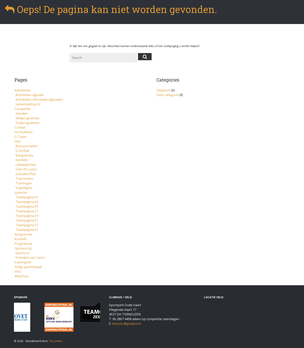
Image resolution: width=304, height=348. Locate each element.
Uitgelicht (163, 90)
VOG (18, 271)
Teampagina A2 (27, 202)
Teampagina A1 (27, 197)
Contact (20, 127)
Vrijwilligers (24, 188)
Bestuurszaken (27, 146)
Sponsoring (23, 248)
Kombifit (22, 160)
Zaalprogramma (27, 123)
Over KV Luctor (26, 169)
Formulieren (23, 132)
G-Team (20, 137)
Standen (22, 113)
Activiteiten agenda (29, 95)
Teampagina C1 (27, 211)
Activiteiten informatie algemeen (39, 99)
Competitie (22, 109)
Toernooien (24, 178)
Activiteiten (23, 90)
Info (18, 141)
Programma (23, 243)
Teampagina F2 (27, 230)
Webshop (21, 276)
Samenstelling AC (28, 104)
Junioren (21, 192)
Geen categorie (167, 95)
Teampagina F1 (27, 225)
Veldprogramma (27, 118)
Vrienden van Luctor (30, 257)
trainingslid (23, 262)
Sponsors (22, 253)
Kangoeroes (24, 155)
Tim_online (55, 341)
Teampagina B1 (27, 206)
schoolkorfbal (26, 174)
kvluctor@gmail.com (126, 323)
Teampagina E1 (27, 220)
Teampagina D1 (27, 216)
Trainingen (24, 183)
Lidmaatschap (26, 164)
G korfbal (22, 151)
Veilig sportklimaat (28, 267)
